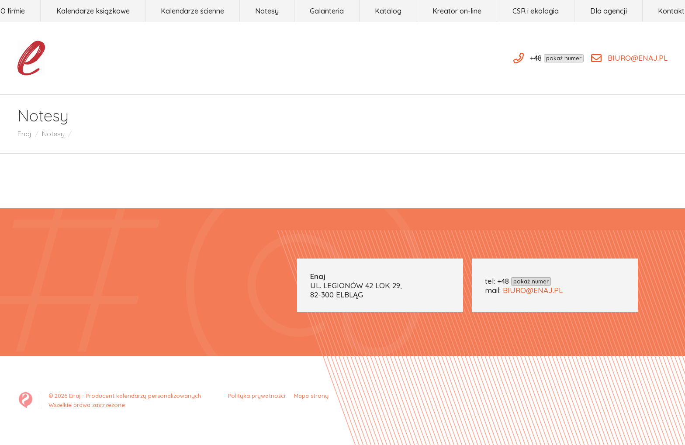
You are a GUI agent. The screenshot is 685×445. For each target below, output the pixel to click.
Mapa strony (311, 395)
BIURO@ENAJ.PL (533, 290)
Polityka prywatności (256, 395)
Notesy (53, 133)
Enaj (24, 133)
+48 (524, 281)
